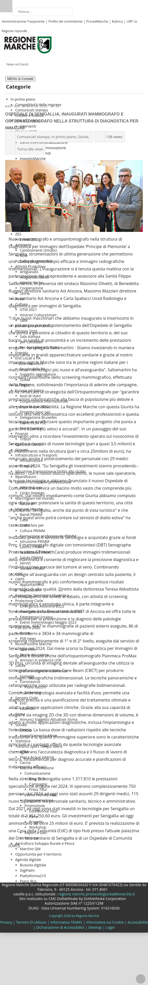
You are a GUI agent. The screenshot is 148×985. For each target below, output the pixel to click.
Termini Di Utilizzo (31, 922)
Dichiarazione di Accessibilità (60, 927)
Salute (83, 136)
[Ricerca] (43, 12)
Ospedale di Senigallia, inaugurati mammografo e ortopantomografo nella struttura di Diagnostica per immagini (71, 121)
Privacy (6, 922)
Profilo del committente (65, 21)
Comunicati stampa (33, 136)
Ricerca (6, 6)
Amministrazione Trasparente (23, 21)
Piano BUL (28, 881)
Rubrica (117, 21)
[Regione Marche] (28, 44)
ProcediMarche (97, 21)
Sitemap (95, 927)
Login (110, 927)
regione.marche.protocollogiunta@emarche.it (96, 894)
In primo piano (64, 136)
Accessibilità (137, 922)
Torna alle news (30, 149)
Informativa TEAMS (66, 922)
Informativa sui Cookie (105, 922)
